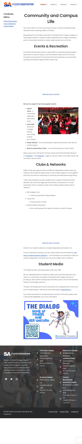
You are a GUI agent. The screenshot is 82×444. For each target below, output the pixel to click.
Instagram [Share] (40, 156)
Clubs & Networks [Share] (10, 24)
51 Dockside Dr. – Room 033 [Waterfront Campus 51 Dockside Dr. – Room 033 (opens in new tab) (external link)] (70, 353)
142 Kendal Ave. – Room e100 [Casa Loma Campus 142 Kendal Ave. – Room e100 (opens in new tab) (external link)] (47, 353)
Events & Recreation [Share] (10, 21)
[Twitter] (11, 379)
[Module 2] (57, 4)
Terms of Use (53, 412)
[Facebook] (6, 379)
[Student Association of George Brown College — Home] (22, 4)
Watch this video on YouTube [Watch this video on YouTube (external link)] (50, 94)
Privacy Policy (64, 412)
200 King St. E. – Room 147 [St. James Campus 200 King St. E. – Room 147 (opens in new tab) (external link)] (47, 379)
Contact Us (74, 412)
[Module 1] (47, 4)
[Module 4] (76, 4)
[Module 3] (66, 4)
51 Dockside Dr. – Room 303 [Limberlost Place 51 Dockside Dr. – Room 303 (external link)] (69, 360)
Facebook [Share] (29, 156)
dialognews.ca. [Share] (66, 290)
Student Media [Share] (8, 26)
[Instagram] (16, 379)
